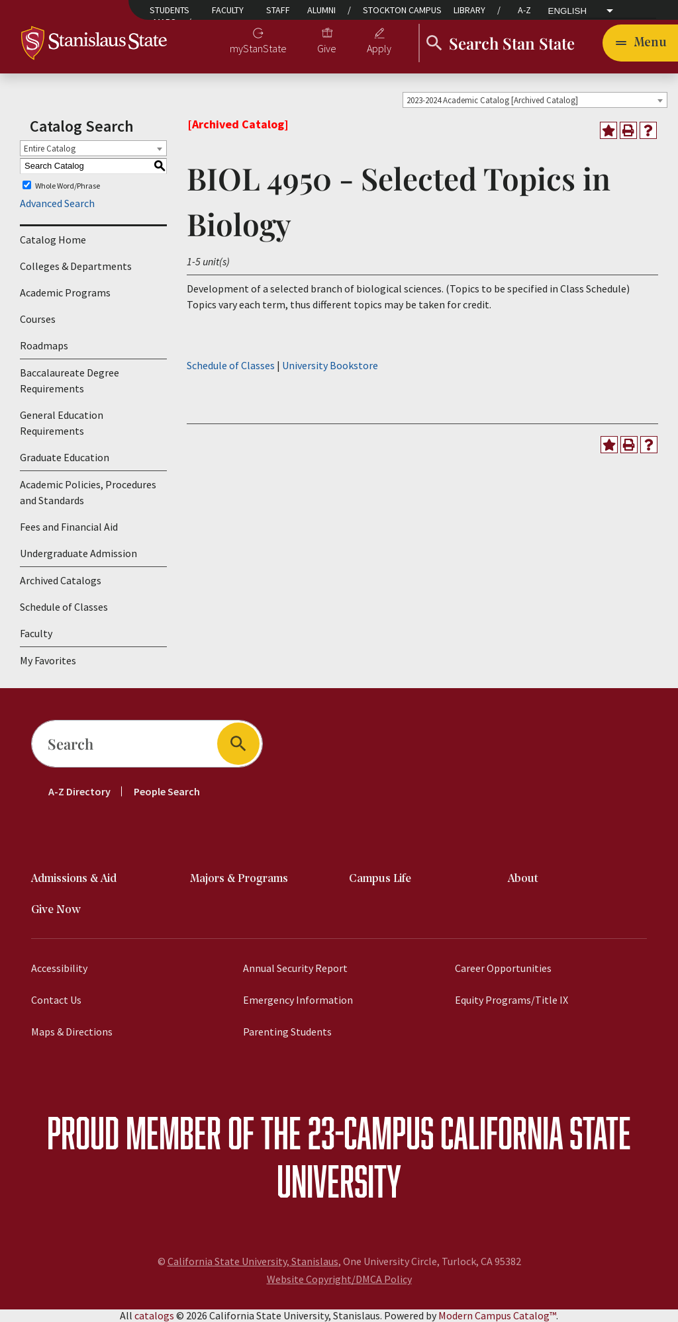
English (567, 11)
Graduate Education (64, 457)
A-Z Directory (79, 791)
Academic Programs (65, 292)
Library (469, 10)
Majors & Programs (239, 879)
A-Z (524, 10)
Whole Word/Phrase (67, 185)
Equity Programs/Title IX (511, 999)
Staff (278, 10)
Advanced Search (57, 203)
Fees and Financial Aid (69, 526)
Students (169, 10)
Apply (379, 48)
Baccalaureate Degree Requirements (69, 380)
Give (326, 48)
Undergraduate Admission (78, 553)
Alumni (321, 10)
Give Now (56, 910)
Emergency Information (298, 999)
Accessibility (59, 968)
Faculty (228, 10)
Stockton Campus (402, 10)
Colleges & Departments (76, 266)
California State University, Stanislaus (253, 1261)
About (523, 879)
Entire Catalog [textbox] (49, 148)
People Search (167, 791)
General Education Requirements (61, 422)
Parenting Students (287, 1031)
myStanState (258, 48)
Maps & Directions (72, 1031)
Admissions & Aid (74, 879)
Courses (38, 319)
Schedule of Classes (64, 606)
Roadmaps (44, 345)
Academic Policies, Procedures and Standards (88, 492)
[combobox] (535, 100)
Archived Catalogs (60, 580)
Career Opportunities (503, 968)
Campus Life (380, 879)
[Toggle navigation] (640, 43)
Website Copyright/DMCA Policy (339, 1279)
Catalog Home (53, 239)
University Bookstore (330, 365)
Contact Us (56, 999)
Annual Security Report (295, 968)
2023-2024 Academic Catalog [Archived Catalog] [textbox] (492, 100)
